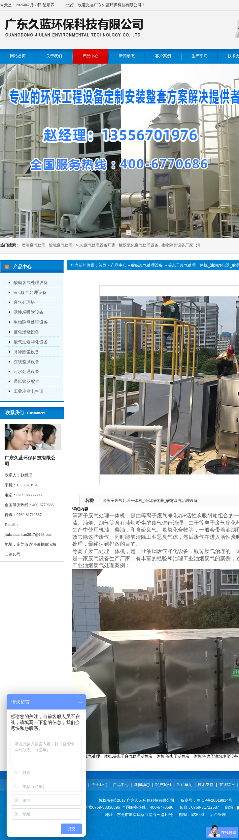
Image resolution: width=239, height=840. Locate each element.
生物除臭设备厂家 (177, 245)
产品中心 (118, 265)
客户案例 (163, 784)
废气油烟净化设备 (31, 341)
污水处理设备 (26, 371)
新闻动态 (142, 784)
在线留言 (227, 784)
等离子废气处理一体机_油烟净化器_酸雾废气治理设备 (150, 500)
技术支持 (206, 784)
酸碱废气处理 (61, 245)
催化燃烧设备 (26, 332)
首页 (102, 265)
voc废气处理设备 (30, 292)
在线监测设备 (26, 361)
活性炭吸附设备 (29, 312)
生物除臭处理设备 (31, 322)
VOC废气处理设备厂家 (96, 245)
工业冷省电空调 (29, 391)
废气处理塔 (24, 302)
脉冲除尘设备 (26, 351)
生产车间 (184, 784)
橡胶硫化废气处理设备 (138, 245)
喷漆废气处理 (34, 245)
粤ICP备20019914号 (214, 800)
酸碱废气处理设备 (31, 282)
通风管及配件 (26, 381)
